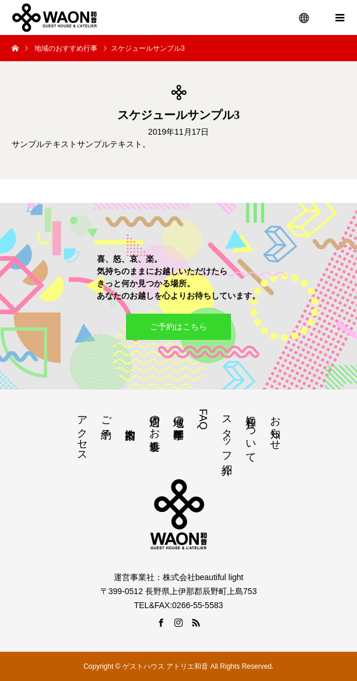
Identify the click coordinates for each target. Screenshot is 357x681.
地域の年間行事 (178, 415)
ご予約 (106, 415)
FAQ (203, 419)
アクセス (82, 433)
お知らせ (275, 427)
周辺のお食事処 (154, 421)
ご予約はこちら (178, 326)
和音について (251, 433)
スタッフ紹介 (227, 433)
